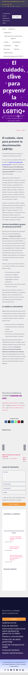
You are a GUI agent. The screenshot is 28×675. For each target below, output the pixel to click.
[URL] (14, 492)
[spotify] (13, 6)
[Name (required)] (14, 484)
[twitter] (5, 6)
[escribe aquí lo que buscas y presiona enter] (16, 17)
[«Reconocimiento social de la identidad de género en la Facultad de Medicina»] (7, 555)
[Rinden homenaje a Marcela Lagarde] (7, 547)
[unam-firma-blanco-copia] (6, 601)
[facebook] (2, 6)
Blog (13, 405)
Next (23, 130)
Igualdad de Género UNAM (10, 403)
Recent (14, 533)
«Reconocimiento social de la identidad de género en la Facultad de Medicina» (16, 557)
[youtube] (8, 6)
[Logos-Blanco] (7, 9)
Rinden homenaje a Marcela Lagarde (15, 547)
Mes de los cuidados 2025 (15, 407)
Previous (18, 130)
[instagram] (10, 6)
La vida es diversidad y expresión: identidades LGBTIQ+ (15, 538)
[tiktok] (16, 6)
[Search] (14, 17)
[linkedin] (19, 6)
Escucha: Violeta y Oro (7, 4)
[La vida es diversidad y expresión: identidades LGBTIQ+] (7, 537)
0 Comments (14, 458)
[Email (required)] (14, 488)
